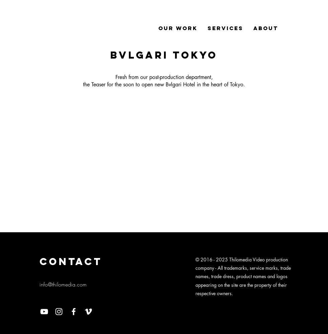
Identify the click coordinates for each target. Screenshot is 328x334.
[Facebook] (73, 311)
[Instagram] (59, 311)
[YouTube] (44, 311)
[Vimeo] (88, 311)
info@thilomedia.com (63, 284)
